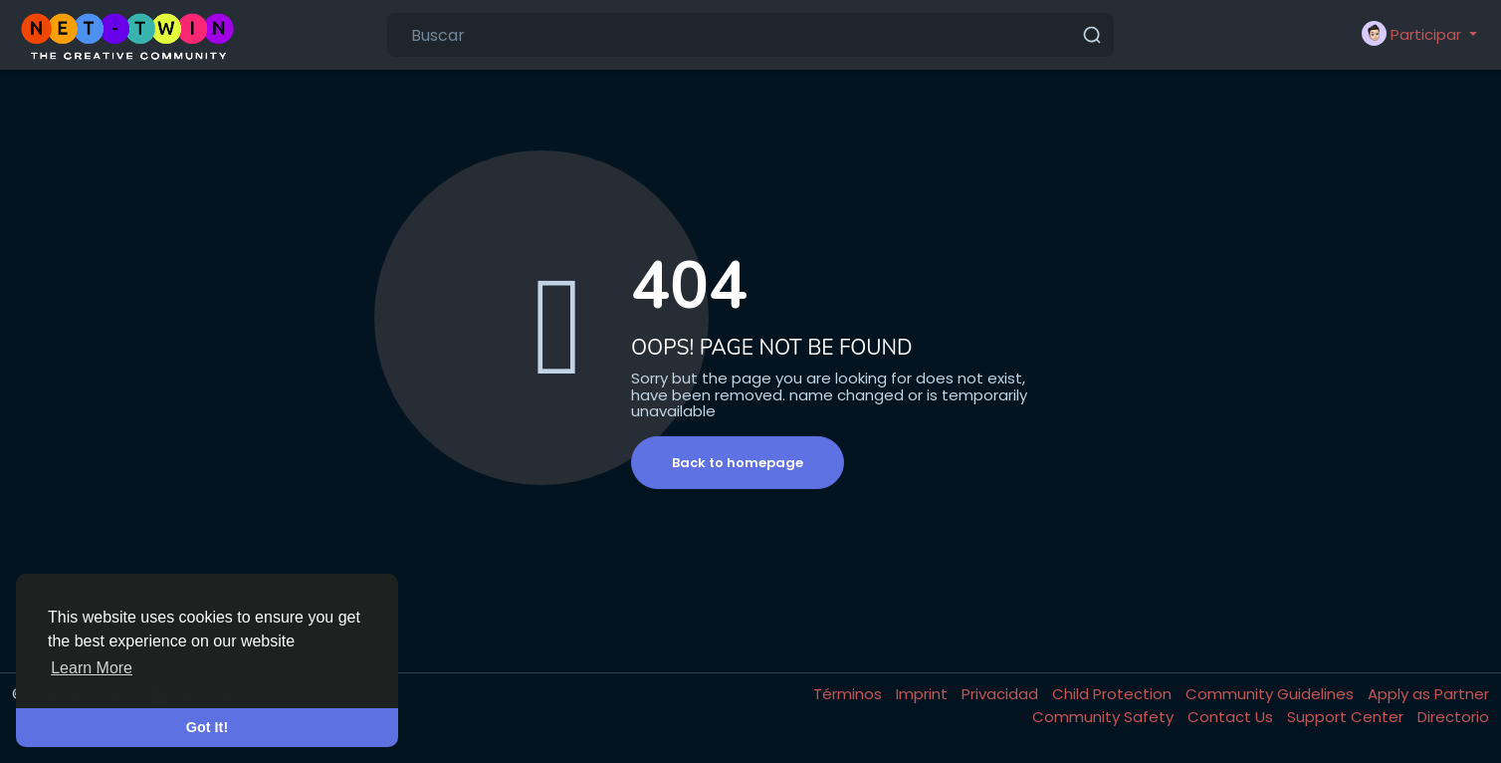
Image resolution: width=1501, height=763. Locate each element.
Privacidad (1002, 693)
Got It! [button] (207, 727)
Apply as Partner (1428, 693)
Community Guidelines (1271, 693)
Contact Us (1232, 716)
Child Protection (1114, 693)
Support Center (1347, 716)
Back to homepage (737, 462)
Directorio (1453, 716)
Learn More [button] (91, 667)
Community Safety (1105, 716)
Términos (849, 693)
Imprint (924, 693)
